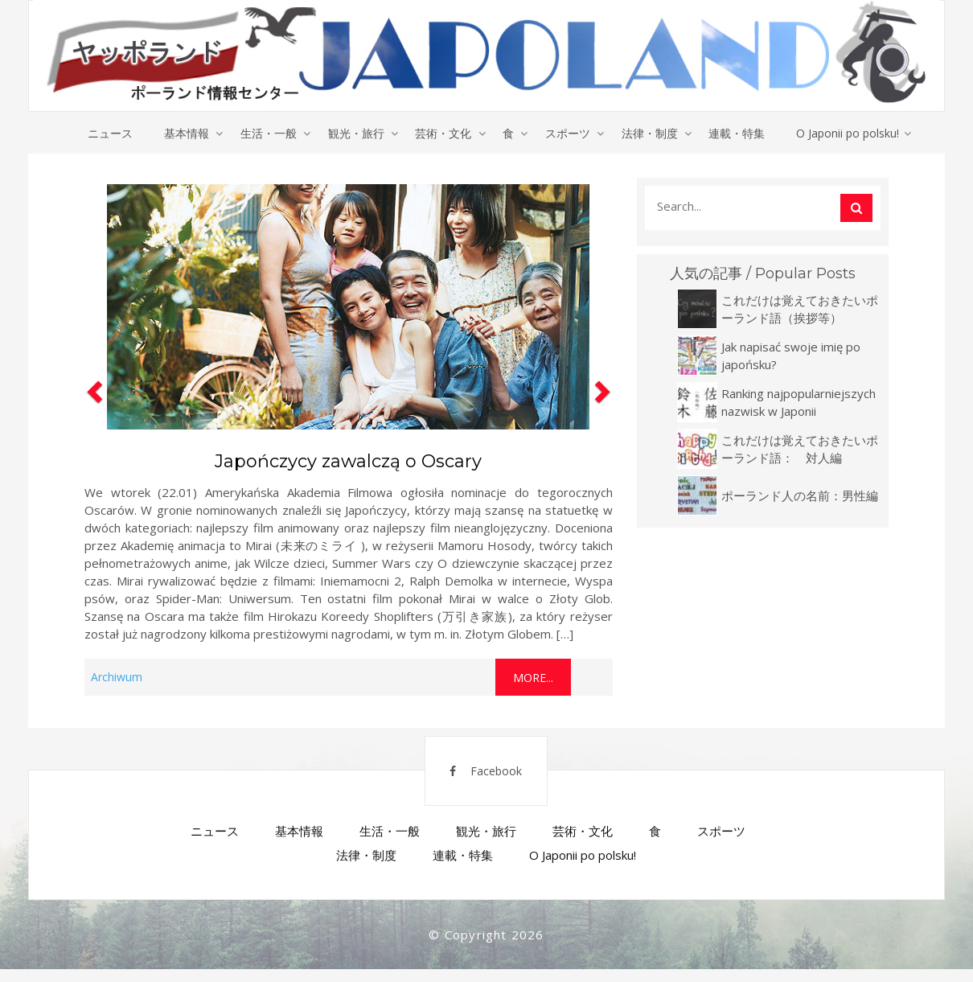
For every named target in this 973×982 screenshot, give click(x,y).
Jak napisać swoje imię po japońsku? (790, 356)
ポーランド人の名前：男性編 (799, 496)
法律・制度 (652, 133)
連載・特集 (740, 133)
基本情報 (183, 133)
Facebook (476, 778)
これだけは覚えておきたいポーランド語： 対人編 (799, 449)
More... (533, 678)
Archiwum (116, 677)
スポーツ (569, 133)
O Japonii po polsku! (852, 133)
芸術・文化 (443, 133)
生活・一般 (266, 133)
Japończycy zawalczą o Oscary (348, 462)
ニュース (106, 133)
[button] (92, 437)
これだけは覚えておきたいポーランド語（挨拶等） (799, 310)
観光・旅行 (354, 133)
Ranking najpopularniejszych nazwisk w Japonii (798, 403)
